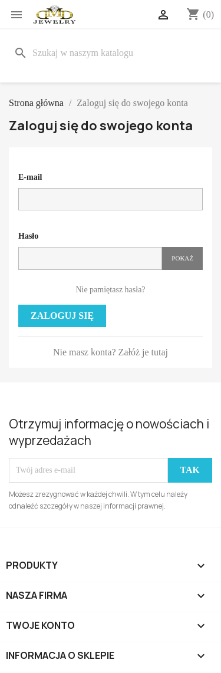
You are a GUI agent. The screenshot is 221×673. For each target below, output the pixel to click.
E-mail (30, 177)
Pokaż (182, 258)
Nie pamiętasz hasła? (110, 289)
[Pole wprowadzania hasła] (90, 258)
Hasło (28, 236)
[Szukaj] (110, 53)
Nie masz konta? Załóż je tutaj (110, 352)
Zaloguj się (62, 316)
